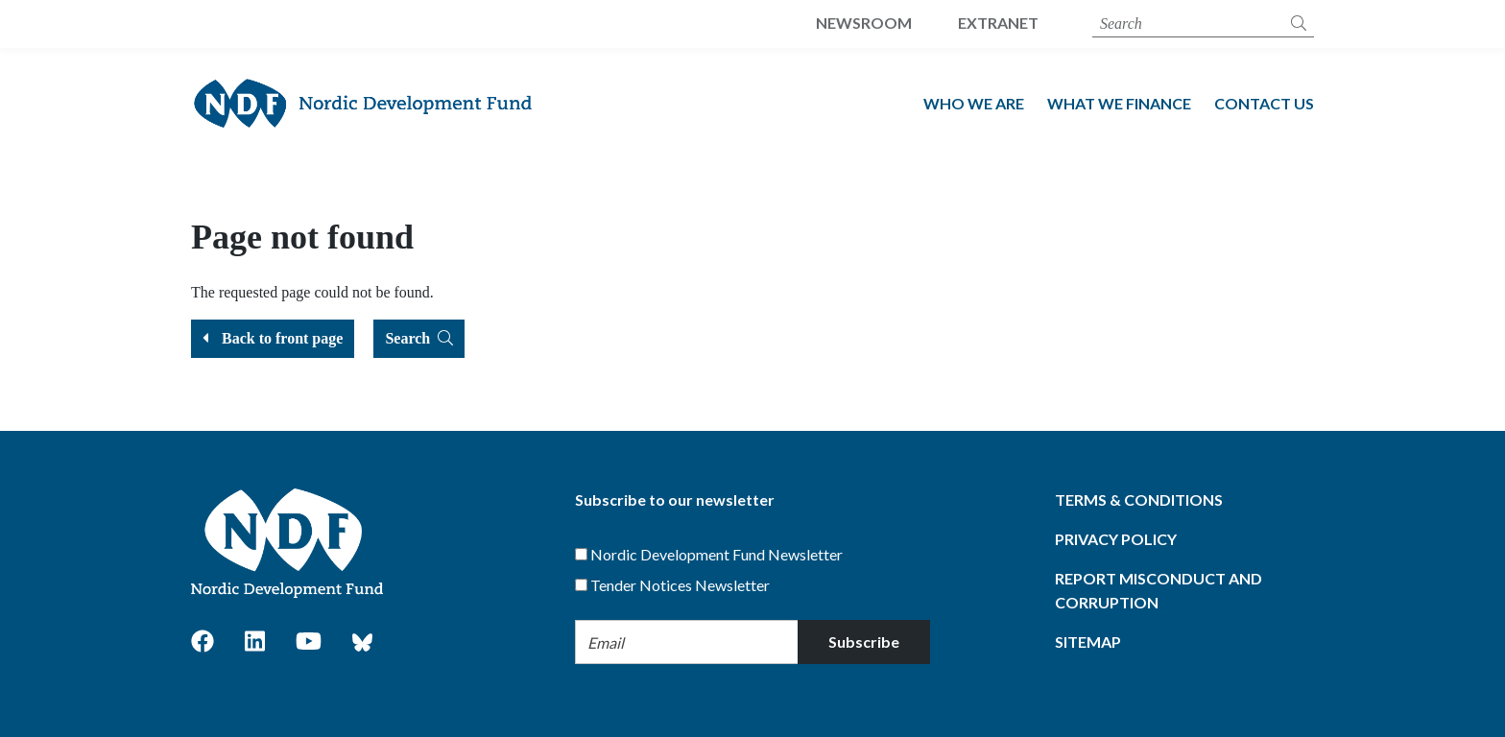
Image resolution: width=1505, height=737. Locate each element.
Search (419, 338)
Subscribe (863, 641)
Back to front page (273, 338)
